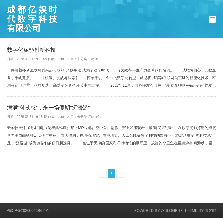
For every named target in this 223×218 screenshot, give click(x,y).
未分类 (82, 59)
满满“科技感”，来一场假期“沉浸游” (48, 107)
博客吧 (210, 210)
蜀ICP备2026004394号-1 (28, 210)
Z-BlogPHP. (172, 210)
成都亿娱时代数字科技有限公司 (32, 19)
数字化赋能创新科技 (31, 50)
